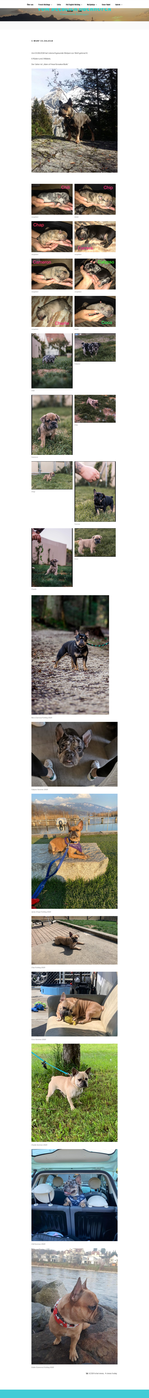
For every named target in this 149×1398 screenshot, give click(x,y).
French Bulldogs (45, 5)
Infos (59, 5)
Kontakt (70, 11)
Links (80, 11)
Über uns (30, 5)
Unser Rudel (106, 5)
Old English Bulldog (74, 5)
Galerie (119, 5)
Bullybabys (92, 5)
